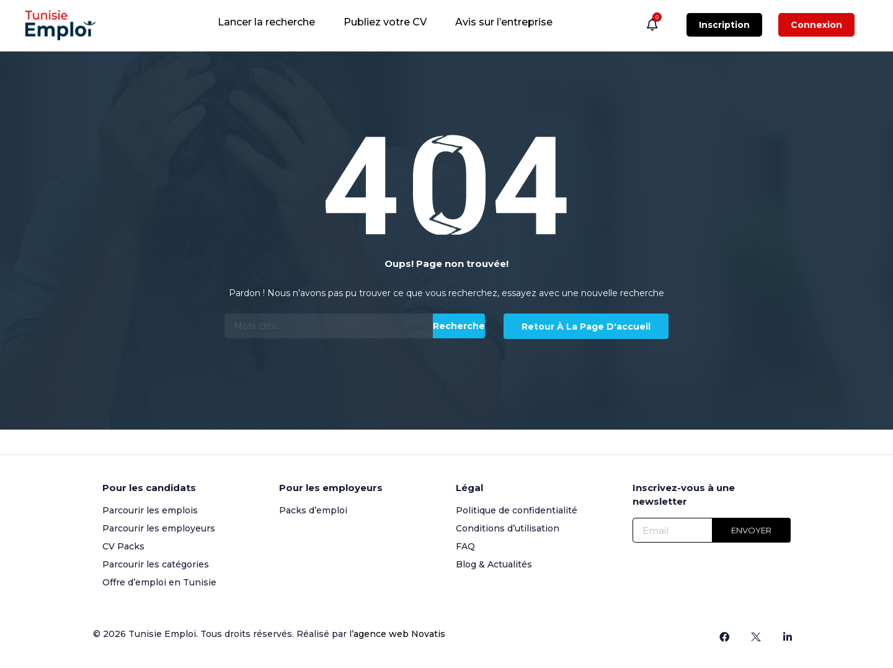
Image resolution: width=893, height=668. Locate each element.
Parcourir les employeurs (158, 528)
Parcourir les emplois (150, 510)
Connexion (816, 24)
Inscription (724, 24)
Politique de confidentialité (516, 510)
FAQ (465, 546)
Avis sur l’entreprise (504, 22)
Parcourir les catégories (155, 564)
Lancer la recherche (266, 22)
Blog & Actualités (494, 564)
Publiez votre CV (385, 22)
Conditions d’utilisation (507, 528)
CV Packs (123, 546)
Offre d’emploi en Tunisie (159, 582)
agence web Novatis (399, 633)
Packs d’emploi (313, 510)
